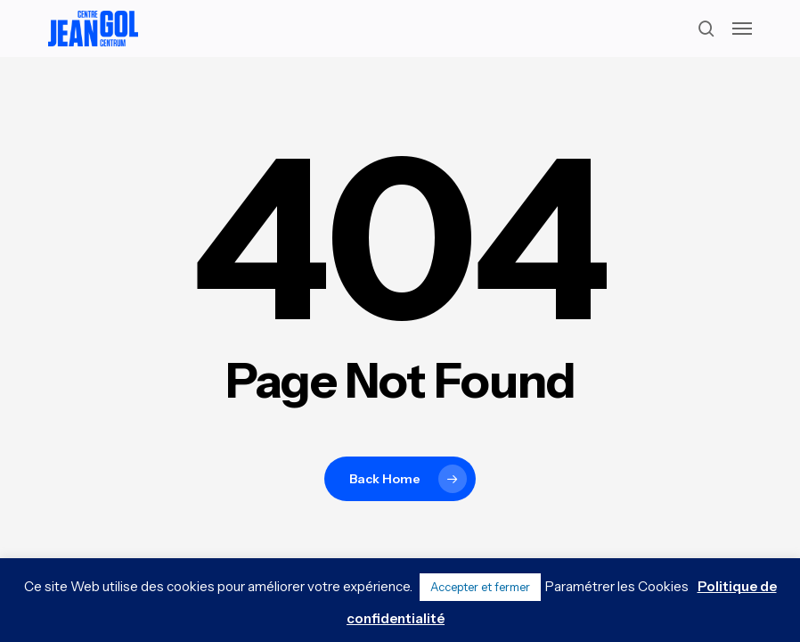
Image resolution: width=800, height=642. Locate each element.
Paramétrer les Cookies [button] (617, 586)
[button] (742, 28)
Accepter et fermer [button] (480, 587)
